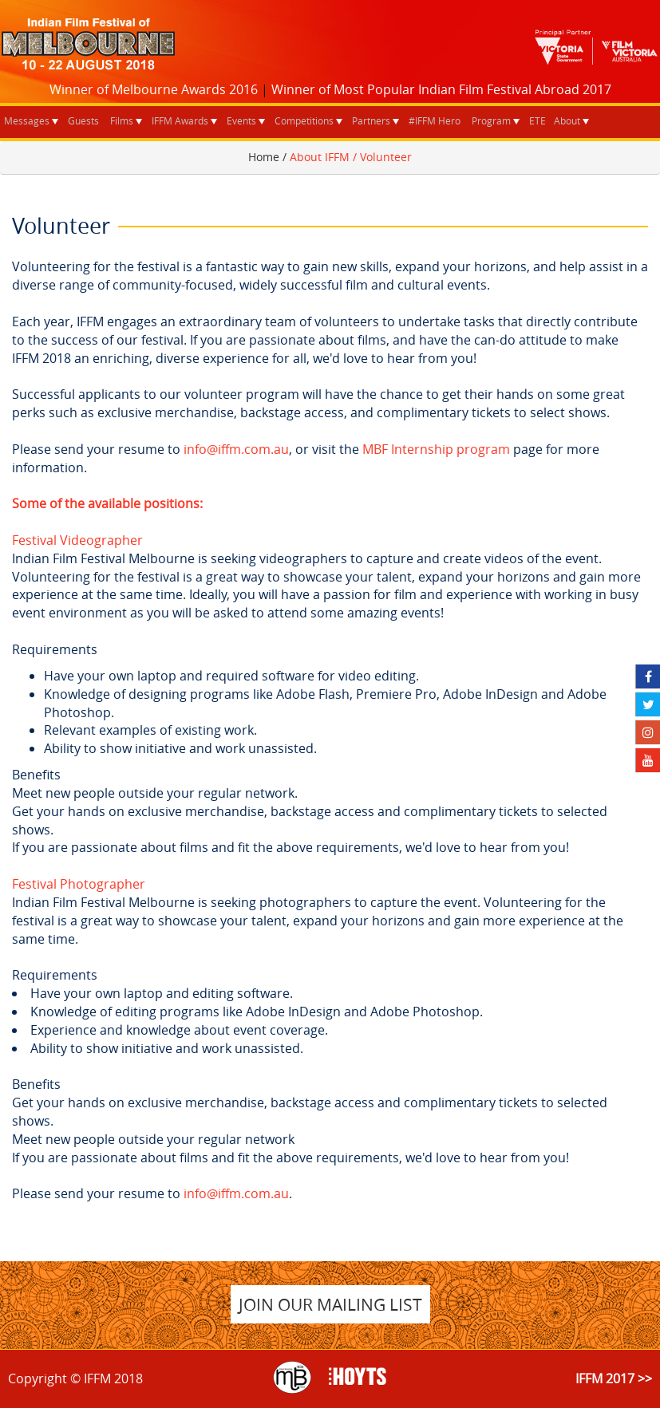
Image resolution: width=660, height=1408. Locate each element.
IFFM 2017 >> (613, 1378)
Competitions (304, 120)
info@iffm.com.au (236, 449)
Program (491, 120)
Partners (371, 120)
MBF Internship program (436, 449)
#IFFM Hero (434, 120)
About (567, 120)
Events (241, 120)
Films (121, 120)
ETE (537, 120)
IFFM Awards (180, 120)
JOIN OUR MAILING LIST (330, 1304)
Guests (83, 120)
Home (263, 156)
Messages (26, 120)
